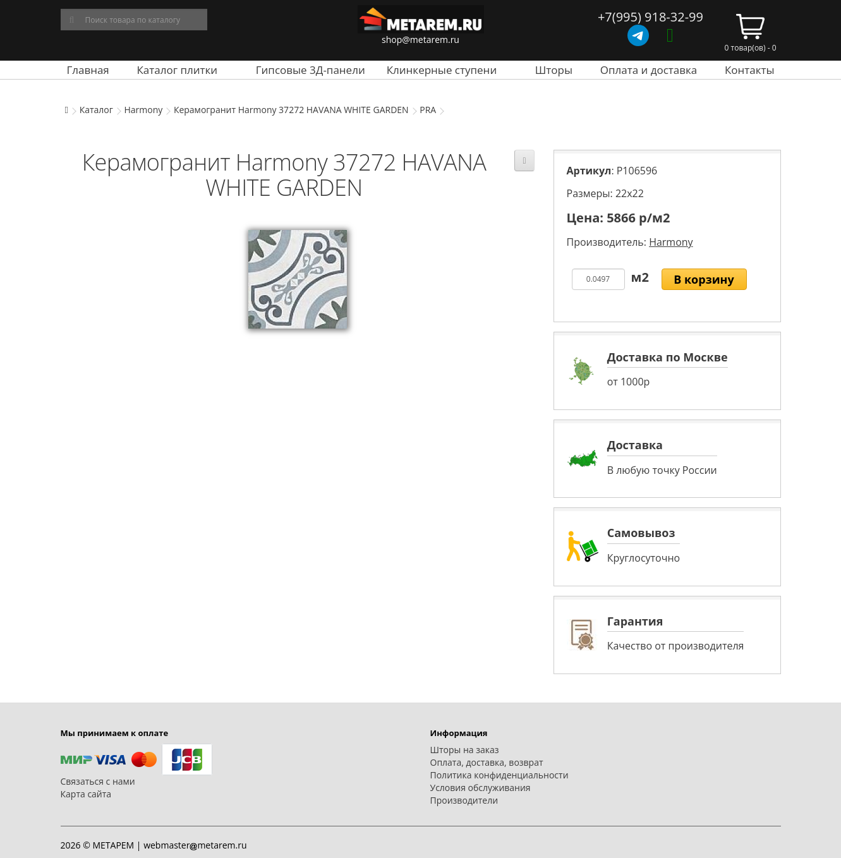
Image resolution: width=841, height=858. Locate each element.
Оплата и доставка (649, 70)
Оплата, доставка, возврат (486, 762)
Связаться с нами (98, 781)
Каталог (96, 110)
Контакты (750, 70)
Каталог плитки (176, 70)
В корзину (704, 279)
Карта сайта (86, 794)
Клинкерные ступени (442, 70)
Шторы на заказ (464, 750)
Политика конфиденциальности (499, 775)
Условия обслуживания (480, 788)
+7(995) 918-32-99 (650, 16)
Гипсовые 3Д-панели (310, 70)
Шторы (553, 70)
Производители (464, 800)
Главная (87, 70)
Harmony (143, 110)
